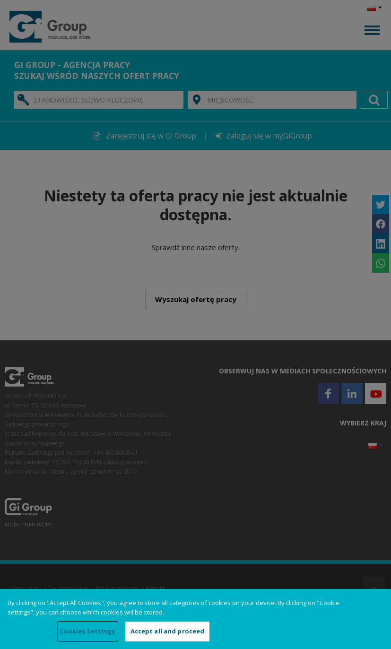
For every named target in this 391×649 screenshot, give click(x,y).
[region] (195, 619)
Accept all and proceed (167, 631)
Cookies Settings (87, 631)
